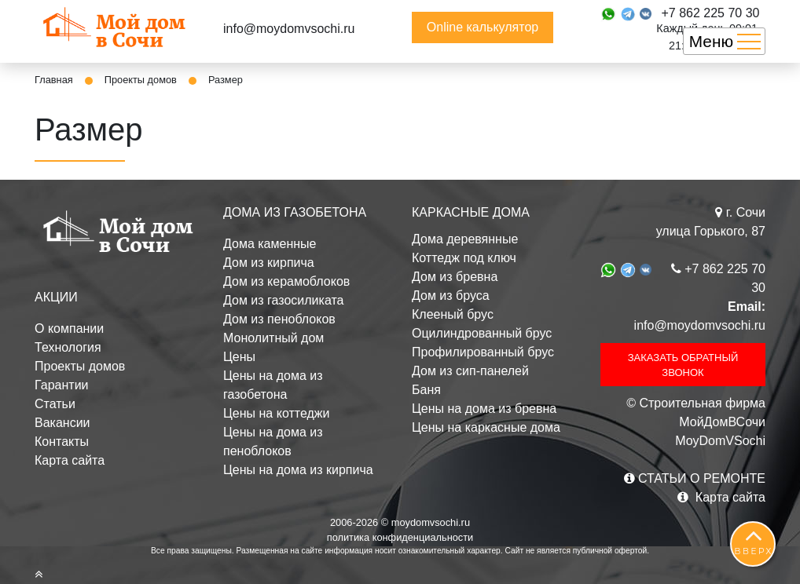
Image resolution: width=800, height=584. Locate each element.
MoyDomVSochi (720, 440)
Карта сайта (70, 460)
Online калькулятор (482, 27)
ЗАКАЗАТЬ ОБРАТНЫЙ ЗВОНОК (683, 365)
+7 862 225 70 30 (710, 13)
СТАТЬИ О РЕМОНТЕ (694, 478)
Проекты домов (141, 80)
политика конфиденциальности (400, 537)
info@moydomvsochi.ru (288, 28)
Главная (54, 80)
